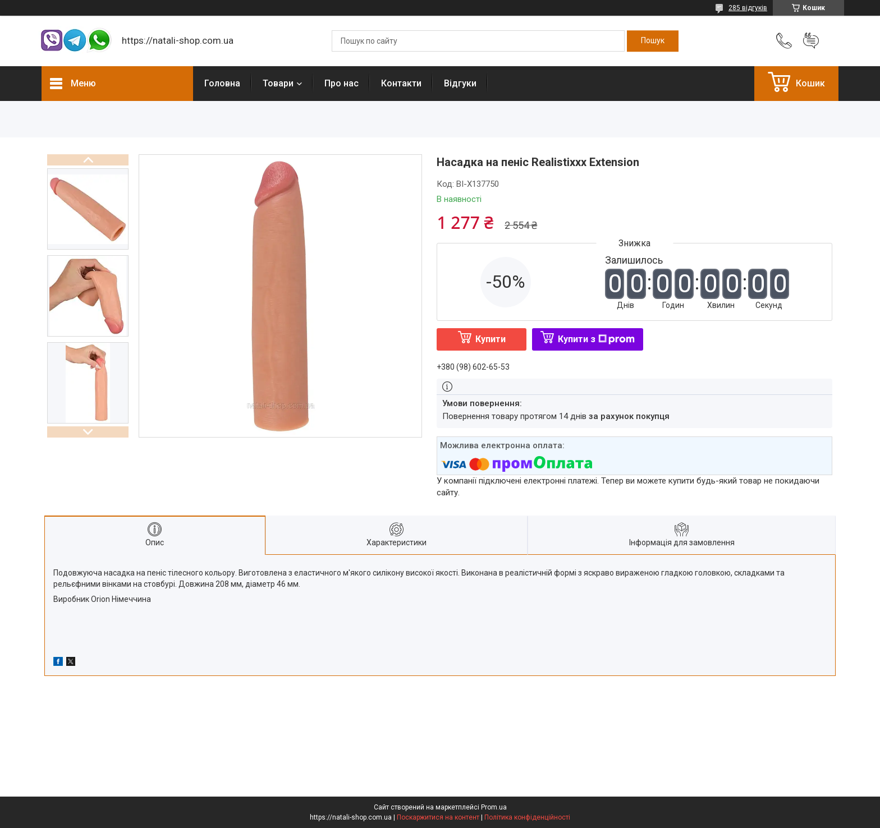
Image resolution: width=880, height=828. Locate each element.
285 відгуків (747, 8)
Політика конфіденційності (527, 817)
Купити (490, 339)
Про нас (341, 83)
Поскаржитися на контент (438, 817)
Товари (278, 83)
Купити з (596, 339)
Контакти (401, 83)
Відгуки (460, 83)
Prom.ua (494, 807)
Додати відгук (811, 41)
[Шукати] (653, 41)
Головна (222, 83)
